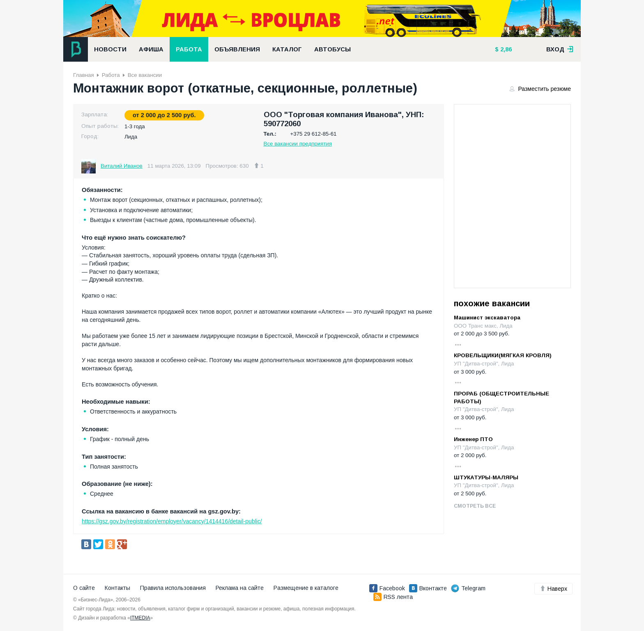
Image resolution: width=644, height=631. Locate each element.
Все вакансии (145, 75)
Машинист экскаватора (487, 317)
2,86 (505, 49)
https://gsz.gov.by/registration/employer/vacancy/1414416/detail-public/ (172, 521)
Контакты (117, 588)
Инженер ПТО (473, 439)
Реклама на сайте (240, 588)
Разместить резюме (540, 89)
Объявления (237, 49)
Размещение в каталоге (306, 588)
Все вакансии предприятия (298, 144)
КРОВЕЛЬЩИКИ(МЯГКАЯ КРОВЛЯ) (503, 355)
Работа (189, 49)
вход (559, 49)
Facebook (387, 588)
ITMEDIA (140, 618)
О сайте (84, 588)
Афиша (151, 49)
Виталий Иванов (122, 166)
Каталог (287, 49)
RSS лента (393, 597)
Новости (110, 49)
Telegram (468, 588)
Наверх (553, 588)
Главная (83, 75)
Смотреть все (475, 506)
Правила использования (173, 588)
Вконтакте (428, 588)
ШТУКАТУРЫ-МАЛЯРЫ (486, 477)
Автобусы (332, 49)
